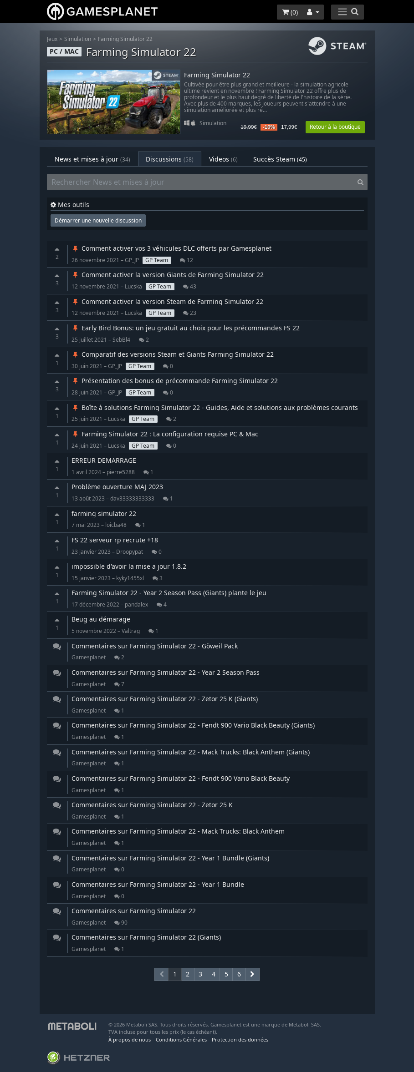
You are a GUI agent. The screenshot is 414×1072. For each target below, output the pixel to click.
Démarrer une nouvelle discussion (98, 220)
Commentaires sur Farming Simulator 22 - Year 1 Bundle (158, 884)
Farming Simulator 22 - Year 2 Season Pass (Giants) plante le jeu (169, 592)
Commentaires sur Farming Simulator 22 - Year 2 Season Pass (166, 672)
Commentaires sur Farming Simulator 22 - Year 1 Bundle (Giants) (170, 858)
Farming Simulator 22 (125, 38)
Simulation (77, 38)
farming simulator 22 (104, 513)
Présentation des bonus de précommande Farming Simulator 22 (175, 380)
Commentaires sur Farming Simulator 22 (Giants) (146, 937)
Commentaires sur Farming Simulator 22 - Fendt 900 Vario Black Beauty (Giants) (193, 725)
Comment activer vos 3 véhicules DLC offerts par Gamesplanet (171, 248)
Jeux (52, 38)
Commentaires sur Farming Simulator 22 (134, 910)
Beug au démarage (101, 619)
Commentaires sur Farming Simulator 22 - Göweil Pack (155, 646)
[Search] (360, 182)
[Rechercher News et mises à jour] (200, 182)
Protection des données (240, 1039)
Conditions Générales (181, 1039)
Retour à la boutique (335, 127)
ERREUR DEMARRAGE (104, 460)
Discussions (170, 159)
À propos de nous (129, 1039)
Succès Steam (280, 159)
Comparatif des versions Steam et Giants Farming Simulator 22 (173, 354)
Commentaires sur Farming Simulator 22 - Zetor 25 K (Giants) (165, 698)
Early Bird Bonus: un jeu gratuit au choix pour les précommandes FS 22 (186, 328)
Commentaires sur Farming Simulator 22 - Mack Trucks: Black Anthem (178, 831)
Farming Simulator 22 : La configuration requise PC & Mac (165, 434)
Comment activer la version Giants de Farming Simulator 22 (168, 274)
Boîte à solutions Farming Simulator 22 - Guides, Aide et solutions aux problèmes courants (215, 407)
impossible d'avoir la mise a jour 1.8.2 (129, 566)
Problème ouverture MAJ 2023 (117, 486)
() (290, 12)
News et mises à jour (92, 159)
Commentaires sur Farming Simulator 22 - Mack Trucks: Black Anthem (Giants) (191, 752)
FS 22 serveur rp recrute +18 (115, 540)
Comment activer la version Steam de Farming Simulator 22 (167, 301)
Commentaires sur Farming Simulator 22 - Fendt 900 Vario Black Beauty (181, 778)
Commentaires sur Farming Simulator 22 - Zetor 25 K (152, 804)
